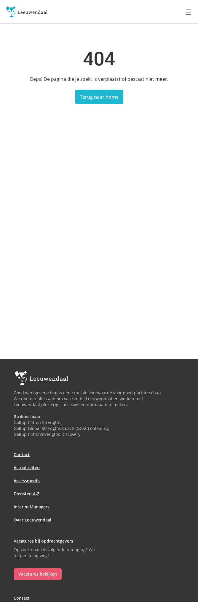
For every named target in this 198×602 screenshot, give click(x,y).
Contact (22, 454)
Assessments (27, 480)
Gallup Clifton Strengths (37, 422)
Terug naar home (99, 97)
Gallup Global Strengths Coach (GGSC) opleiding (61, 428)
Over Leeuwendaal (32, 520)
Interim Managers (32, 507)
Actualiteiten (27, 467)
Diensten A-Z (26, 494)
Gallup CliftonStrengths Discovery (47, 434)
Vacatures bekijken (37, 574)
